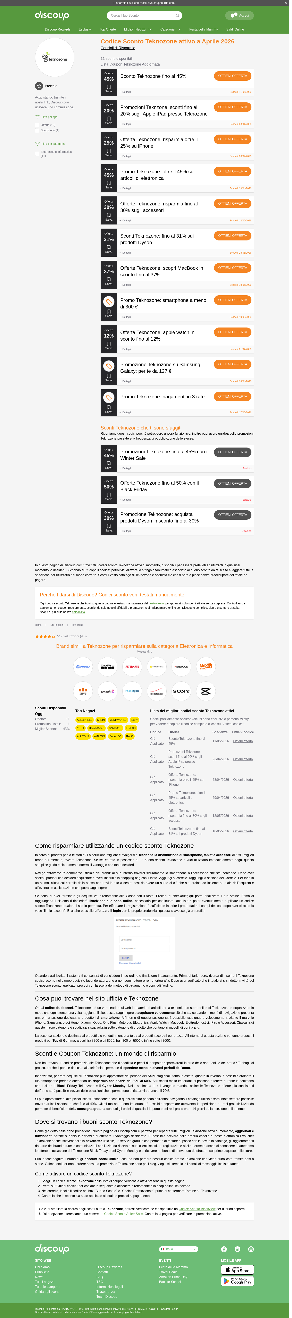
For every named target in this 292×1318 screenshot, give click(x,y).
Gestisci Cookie (169, 1309)
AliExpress (84, 719)
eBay (134, 719)
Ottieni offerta (232, 76)
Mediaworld (118, 719)
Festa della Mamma (203, 29)
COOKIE (154, 1309)
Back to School (170, 1282)
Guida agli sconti (47, 1291)
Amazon (99, 736)
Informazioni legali (110, 1287)
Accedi (239, 14)
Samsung (115, 728)
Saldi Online (235, 29)
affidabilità (78, 612)
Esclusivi (85, 29)
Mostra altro (144, 651)
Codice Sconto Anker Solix (123, 1214)
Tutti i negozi (44, 1282)
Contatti (102, 1272)
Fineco (131, 728)
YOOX (80, 728)
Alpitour (83, 736)
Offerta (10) (45, 125)
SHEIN (101, 719)
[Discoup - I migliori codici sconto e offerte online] (52, 15)
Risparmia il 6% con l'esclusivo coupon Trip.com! (144, 3)
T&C (100, 1282)
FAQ (100, 1277)
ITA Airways (96, 728)
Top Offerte (108, 29)
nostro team (156, 603)
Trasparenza (106, 1291)
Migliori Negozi (138, 29)
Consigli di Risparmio (118, 48)
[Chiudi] (285, 3)
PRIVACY (142, 1309)
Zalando (115, 736)
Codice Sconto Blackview (197, 1209)
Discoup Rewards (57, 29)
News (39, 1277)
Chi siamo (42, 1267)
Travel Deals (168, 1272)
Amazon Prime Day (173, 1277)
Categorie (170, 29)
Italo (129, 736)
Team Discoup (107, 1296)
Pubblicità (42, 1272)
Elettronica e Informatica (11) (53, 154)
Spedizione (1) (47, 130)
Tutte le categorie (47, 1287)
